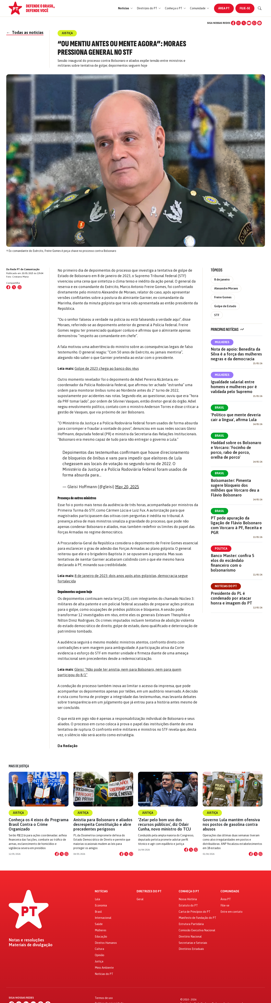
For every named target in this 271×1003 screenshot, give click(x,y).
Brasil (219, 407)
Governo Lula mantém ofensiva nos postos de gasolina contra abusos (231, 824)
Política (221, 548)
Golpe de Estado (225, 306)
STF (216, 315)
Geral (140, 899)
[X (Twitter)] (243, 23)
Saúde (99, 924)
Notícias (101, 891)
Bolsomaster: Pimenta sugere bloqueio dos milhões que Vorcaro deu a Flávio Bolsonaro (235, 487)
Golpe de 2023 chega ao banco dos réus (107, 368)
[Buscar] (260, 8)
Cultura (99, 948)
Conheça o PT (189, 891)
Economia (101, 905)
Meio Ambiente (104, 967)
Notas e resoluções (26, 940)
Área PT (224, 8)
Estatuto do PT (188, 905)
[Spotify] (259, 23)
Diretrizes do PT (149, 891)
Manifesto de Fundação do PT (197, 917)
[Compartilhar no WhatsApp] (20, 287)
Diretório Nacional (190, 936)
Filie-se (245, 8)
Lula (97, 899)
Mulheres (222, 342)
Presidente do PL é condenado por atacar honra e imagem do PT (231, 598)
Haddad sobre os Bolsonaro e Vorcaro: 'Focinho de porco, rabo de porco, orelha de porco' (236, 449)
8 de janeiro (222, 279)
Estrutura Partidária (191, 924)
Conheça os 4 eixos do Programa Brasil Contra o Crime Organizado (39, 824)
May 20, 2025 (127, 486)
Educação (101, 936)
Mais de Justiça (19, 766)
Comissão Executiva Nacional (197, 930)
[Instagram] (238, 23)
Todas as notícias (24, 32)
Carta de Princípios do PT (194, 911)
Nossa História (188, 899)
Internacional (103, 917)
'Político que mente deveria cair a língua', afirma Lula (236, 417)
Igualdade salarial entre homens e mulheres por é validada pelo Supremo (234, 387)
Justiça (18, 812)
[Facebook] (233, 23)
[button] (125, 8)
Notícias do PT (226, 586)
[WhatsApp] (254, 23)
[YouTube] (249, 23)
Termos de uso (104, 998)
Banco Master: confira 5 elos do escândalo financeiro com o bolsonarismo (232, 562)
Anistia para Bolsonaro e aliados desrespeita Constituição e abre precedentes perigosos (102, 824)
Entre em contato (231, 911)
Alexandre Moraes (226, 288)
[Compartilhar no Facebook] (8, 287)
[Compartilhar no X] (62, 854)
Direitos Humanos (106, 942)
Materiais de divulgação (31, 945)
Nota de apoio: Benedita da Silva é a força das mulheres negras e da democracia (236, 354)
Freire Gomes (222, 297)
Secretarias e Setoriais (193, 942)
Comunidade (229, 891)
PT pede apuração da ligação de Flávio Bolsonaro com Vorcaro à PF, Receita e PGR (236, 525)
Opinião (99, 955)
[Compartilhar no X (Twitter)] (14, 287)
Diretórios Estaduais (191, 948)
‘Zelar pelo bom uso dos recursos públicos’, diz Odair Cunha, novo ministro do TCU (164, 824)
